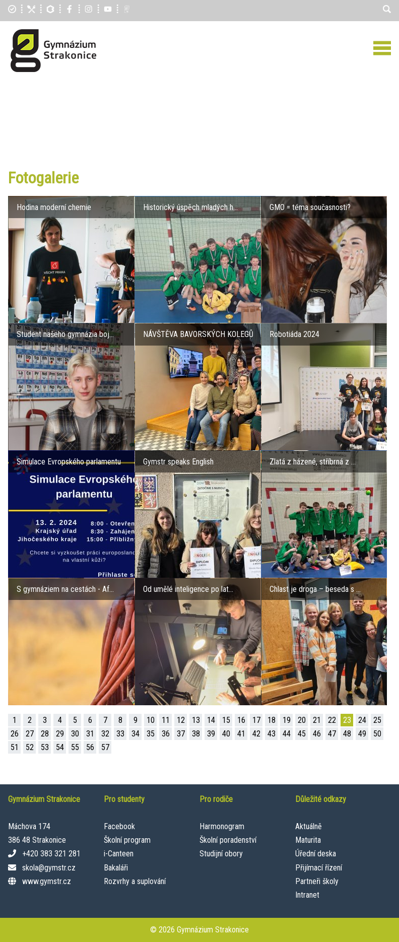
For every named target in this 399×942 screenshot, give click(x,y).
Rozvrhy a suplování (135, 881)
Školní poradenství (228, 840)
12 (181, 720)
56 (90, 747)
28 (45, 733)
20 (302, 720)
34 (135, 733)
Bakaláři (116, 867)
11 (166, 720)
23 (347, 720)
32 (105, 733)
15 (226, 720)
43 (272, 733)
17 (256, 720)
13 (196, 720)
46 (317, 733)
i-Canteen (119, 853)
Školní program (127, 840)
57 (105, 747)
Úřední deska (315, 853)
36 (166, 733)
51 (15, 747)
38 (196, 733)
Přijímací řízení (318, 867)
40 (226, 733)
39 (211, 733)
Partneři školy (317, 881)
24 (362, 720)
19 (287, 720)
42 (256, 733)
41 (241, 733)
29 (60, 733)
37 (181, 733)
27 (30, 733)
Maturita (308, 840)
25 (377, 720)
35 (151, 733)
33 (120, 733)
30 (75, 733)
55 (75, 747)
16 (241, 720)
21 (317, 720)
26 (15, 733)
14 (211, 720)
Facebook (119, 826)
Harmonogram (222, 826)
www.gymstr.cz (46, 881)
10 (151, 720)
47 (332, 733)
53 (45, 747)
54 (60, 747)
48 (347, 733)
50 (377, 733)
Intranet (307, 895)
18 (272, 720)
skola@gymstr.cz (49, 867)
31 (90, 733)
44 (287, 733)
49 (362, 733)
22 (332, 720)
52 (30, 747)
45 (302, 733)
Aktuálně (308, 826)
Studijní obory (221, 853)
